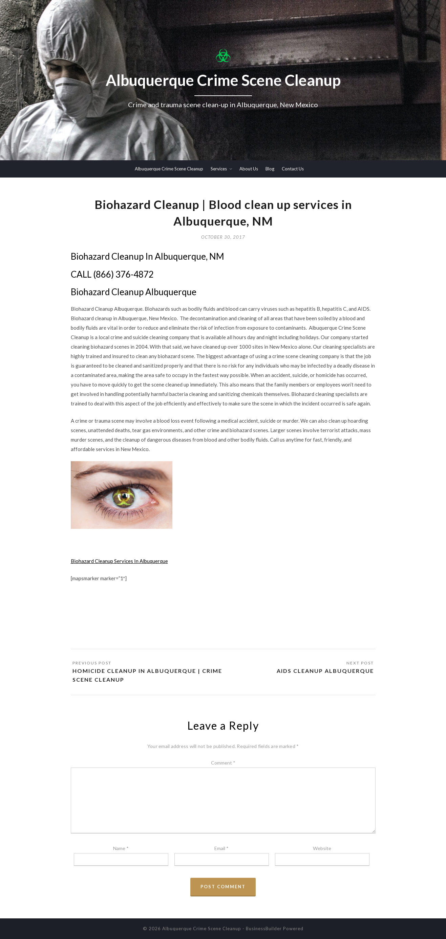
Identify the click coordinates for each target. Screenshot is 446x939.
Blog (270, 168)
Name (121, 848)
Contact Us (293, 168)
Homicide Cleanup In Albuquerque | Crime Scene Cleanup (147, 675)
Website (322, 848)
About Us (248, 168)
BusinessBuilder (264, 928)
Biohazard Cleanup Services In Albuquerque (119, 561)
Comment (223, 763)
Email (221, 848)
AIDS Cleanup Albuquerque (325, 670)
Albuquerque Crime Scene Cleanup (169, 168)
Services (219, 168)
